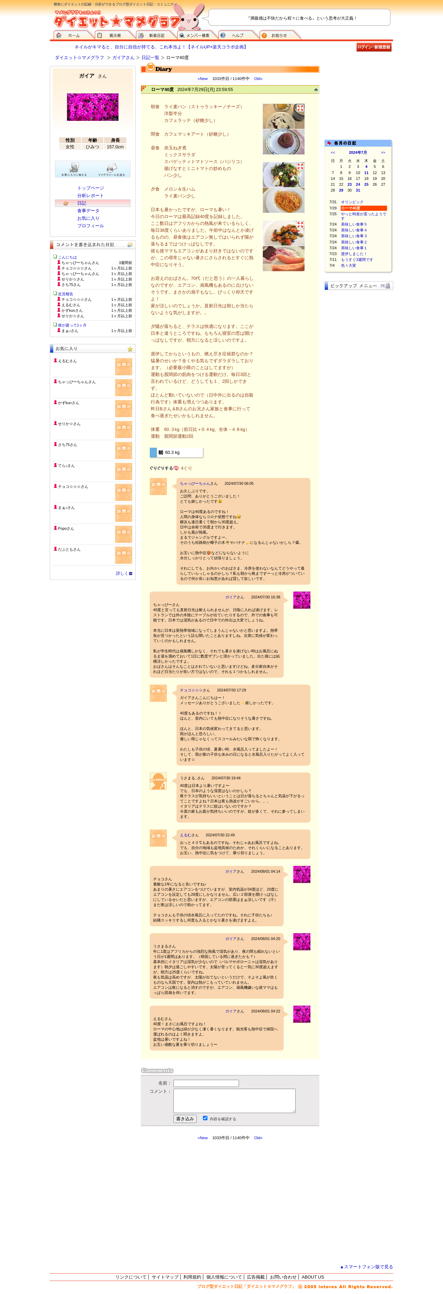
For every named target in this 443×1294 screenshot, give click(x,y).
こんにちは (67, 257)
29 (341, 190)
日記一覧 (150, 57)
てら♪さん (66, 465)
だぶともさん (69, 549)
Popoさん (66, 528)
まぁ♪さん (66, 507)
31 (358, 190)
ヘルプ (239, 34)
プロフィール (90, 225)
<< (333, 152)
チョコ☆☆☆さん (73, 486)
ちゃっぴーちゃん (195, 483)
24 (358, 184)
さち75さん (67, 445)
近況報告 (65, 294)
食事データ (88, 210)
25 (366, 184)
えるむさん (67, 361)
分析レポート (90, 195)
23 (350, 184)
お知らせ (281, 34)
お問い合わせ (283, 1277)
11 (366, 173)
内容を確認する (223, 1119)
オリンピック (352, 202)
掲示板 (115, 34)
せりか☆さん (69, 424)
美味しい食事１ (354, 248)
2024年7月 (358, 152)
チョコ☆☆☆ (191, 690)
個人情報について (224, 1277)
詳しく (122, 573)
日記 (81, 203)
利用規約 (192, 1277)
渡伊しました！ (354, 254)
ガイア (231, 597)
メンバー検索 (197, 34)
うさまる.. (188, 778)
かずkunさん (68, 403)
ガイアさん (123, 57)
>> (383, 152)
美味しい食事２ (354, 242)
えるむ (185, 835)
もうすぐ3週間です (357, 259)
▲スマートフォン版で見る (366, 1266)
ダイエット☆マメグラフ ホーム (74, 34)
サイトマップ (165, 1277)
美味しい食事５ (354, 224)
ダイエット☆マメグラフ (79, 57)
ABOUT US (313, 1277)
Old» (258, 79)
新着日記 (156, 34)
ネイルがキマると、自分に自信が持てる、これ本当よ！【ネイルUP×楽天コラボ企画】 (161, 46)
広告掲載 (256, 1277)
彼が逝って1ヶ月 (72, 325)
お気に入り (88, 218)
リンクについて (131, 1277)
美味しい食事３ (354, 236)
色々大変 (348, 265)
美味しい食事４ (354, 230)
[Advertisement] (205, 1202)
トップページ (90, 188)
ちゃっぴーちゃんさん (77, 382)
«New (202, 79)
